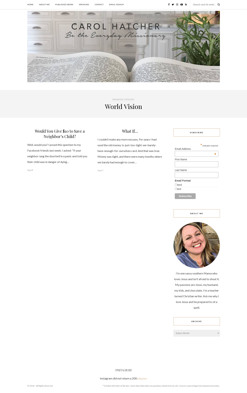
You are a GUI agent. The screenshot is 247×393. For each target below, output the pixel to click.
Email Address (195, 148)
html (179, 184)
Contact (99, 4)
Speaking (84, 4)
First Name (181, 159)
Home (30, 4)
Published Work (64, 4)
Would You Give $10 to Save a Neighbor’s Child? (60, 133)
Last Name (181, 170)
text (179, 189)
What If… (130, 131)
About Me (44, 4)
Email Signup (116, 4)
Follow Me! (142, 378)
